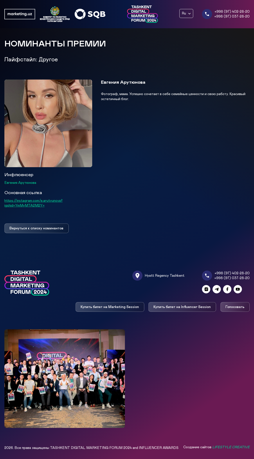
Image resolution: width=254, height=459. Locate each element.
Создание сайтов (216, 447)
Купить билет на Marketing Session (110, 307)
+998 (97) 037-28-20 (232, 16)
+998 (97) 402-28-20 (232, 11)
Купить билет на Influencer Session (182, 307)
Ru (184, 13)
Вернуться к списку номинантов (36, 228)
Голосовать (235, 307)
